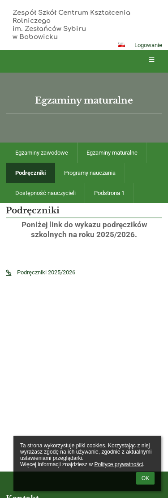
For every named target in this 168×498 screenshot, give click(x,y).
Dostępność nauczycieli (45, 193)
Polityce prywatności (118, 464)
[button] (121, 44)
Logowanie (148, 45)
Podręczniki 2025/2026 (40, 272)
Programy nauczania (90, 172)
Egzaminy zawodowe (41, 152)
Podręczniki (30, 172)
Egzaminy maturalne (112, 152)
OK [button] (145, 478)
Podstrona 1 (109, 193)
